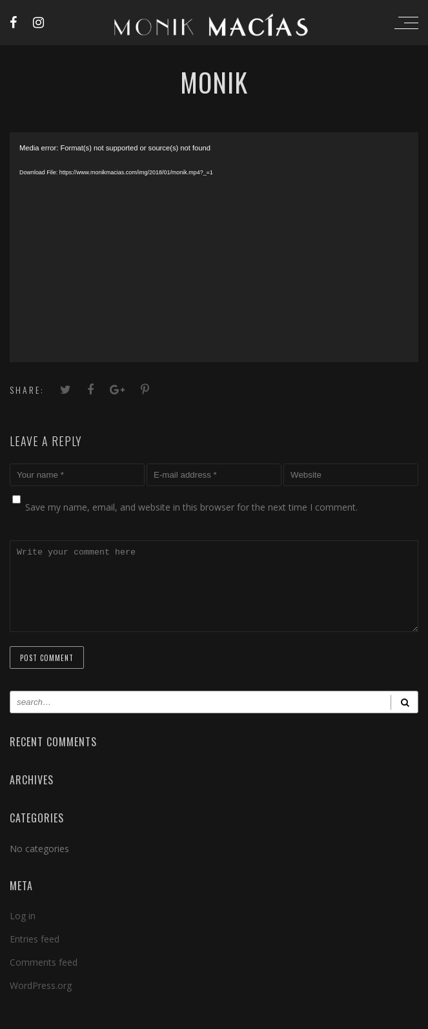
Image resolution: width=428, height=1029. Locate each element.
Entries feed (34, 954)
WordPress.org (41, 1001)
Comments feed (43, 978)
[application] (214, 247)
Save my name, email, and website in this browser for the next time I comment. (191, 507)
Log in (23, 931)
